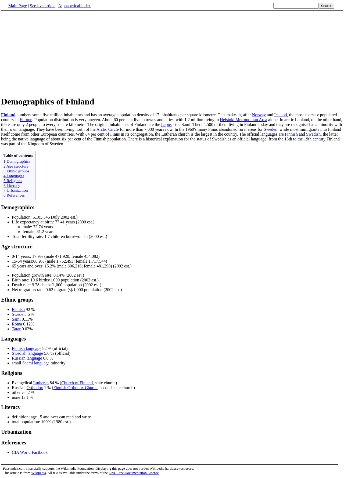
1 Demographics (16, 161)
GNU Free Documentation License (134, 473)
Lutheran (41, 383)
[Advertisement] (46, 53)
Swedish (313, 134)
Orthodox (35, 387)
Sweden (270, 129)
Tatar (16, 329)
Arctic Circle (107, 129)
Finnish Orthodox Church (75, 387)
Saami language (36, 363)
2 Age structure (15, 166)
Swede (17, 314)
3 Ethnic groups (16, 171)
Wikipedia (38, 473)
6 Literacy (11, 185)
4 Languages (13, 175)
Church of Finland (77, 383)
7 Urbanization (15, 190)
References (13, 443)
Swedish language (27, 353)
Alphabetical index (74, 5)
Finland (8, 115)
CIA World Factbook (30, 452)
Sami (16, 319)
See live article (42, 5)
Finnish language (26, 348)
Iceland (280, 115)
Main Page (17, 5)
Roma (17, 324)
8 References (14, 195)
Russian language (27, 358)
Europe (26, 119)
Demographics (17, 207)
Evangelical (22, 383)
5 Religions (12, 180)
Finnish (291, 134)
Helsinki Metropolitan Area (243, 119)
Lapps (166, 124)
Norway (259, 115)
